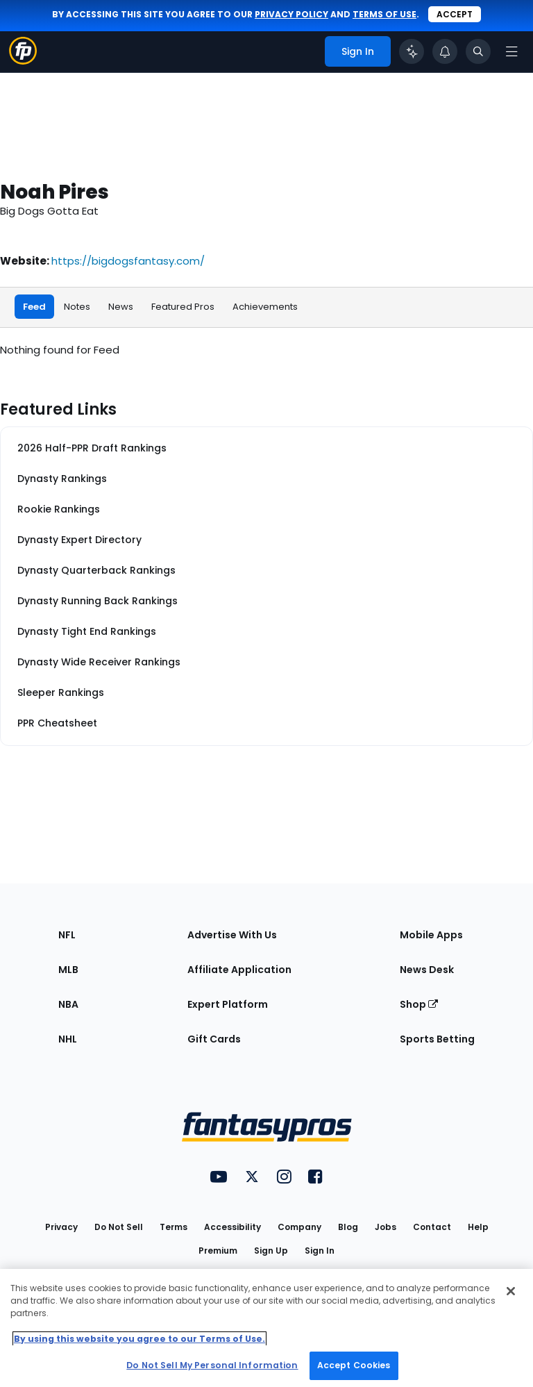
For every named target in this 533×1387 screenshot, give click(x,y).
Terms (173, 1227)
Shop (419, 1004)
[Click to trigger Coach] (411, 51)
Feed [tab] (34, 306)
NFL (67, 935)
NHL (67, 1039)
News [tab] (120, 306)
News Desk (427, 970)
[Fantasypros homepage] (23, 60)
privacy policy (291, 14)
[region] (266, 1328)
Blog (348, 1227)
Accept (455, 14)
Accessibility (232, 1227)
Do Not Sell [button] (118, 1227)
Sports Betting (437, 1039)
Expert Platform (227, 1004)
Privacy (61, 1227)
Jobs (385, 1227)
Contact (432, 1227)
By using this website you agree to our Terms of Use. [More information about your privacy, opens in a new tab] (139, 1339)
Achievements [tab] (265, 306)
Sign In (320, 1250)
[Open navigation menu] (511, 51)
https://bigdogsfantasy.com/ (128, 261)
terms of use (384, 14)
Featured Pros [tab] (182, 306)
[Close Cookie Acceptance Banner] (511, 1291)
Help (478, 1227)
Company (299, 1227)
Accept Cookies (354, 1365)
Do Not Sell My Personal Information (212, 1365)
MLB (68, 970)
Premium (217, 1250)
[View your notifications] (444, 51)
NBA (68, 1004)
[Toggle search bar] (478, 51)
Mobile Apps (431, 935)
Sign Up (271, 1250)
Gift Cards (214, 1039)
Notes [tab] (77, 306)
